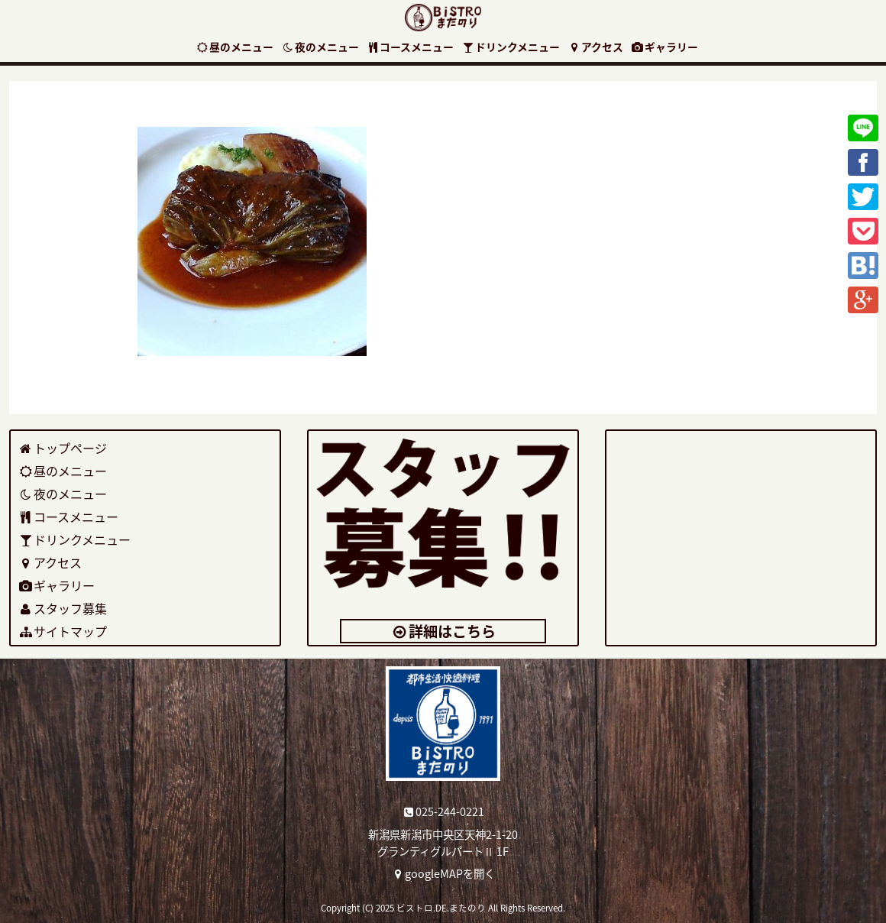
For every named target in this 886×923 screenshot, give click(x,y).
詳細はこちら (443, 631)
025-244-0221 (443, 811)
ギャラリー (664, 46)
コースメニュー (410, 46)
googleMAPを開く (443, 873)
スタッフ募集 (63, 608)
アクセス (595, 46)
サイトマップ (63, 631)
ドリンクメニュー (510, 46)
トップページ (63, 448)
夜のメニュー (320, 46)
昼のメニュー (234, 46)
